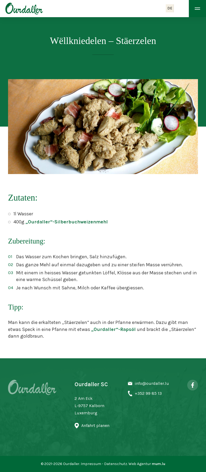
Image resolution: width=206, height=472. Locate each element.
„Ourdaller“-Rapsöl (114, 329)
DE (169, 8)
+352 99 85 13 (148, 393)
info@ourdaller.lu (152, 383)
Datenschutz (115, 464)
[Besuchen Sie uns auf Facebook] (192, 385)
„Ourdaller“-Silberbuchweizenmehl (66, 222)
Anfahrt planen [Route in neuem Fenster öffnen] (95, 425)
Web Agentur (139, 464)
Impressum (91, 464)
